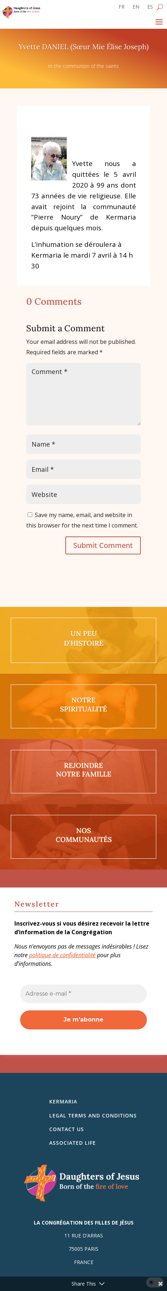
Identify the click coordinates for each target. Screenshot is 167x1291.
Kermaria (63, 1101)
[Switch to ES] (150, 8)
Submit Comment (103, 545)
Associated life (72, 1142)
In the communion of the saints (83, 66)
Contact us (66, 1129)
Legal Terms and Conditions (93, 1115)
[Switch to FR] (122, 8)
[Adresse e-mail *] (83, 994)
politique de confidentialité (62, 955)
